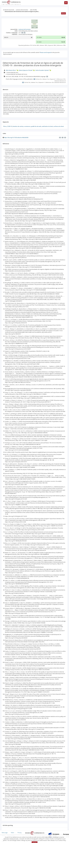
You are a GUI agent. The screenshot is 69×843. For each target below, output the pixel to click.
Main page (5, 832)
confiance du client (58, 126)
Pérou (5, 126)
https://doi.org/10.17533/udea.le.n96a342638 (16, 137)
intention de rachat (18, 126)
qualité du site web (36, 126)
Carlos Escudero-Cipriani (42, 70)
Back (63, 13)
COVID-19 (9, 126)
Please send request (45, 52)
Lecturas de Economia (22, 10)
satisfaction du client (47, 126)
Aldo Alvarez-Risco (11, 70)
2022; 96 (33, 10)
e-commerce (27, 126)
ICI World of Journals (8, 10)
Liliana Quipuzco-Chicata (25, 70)
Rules (12, 832)
